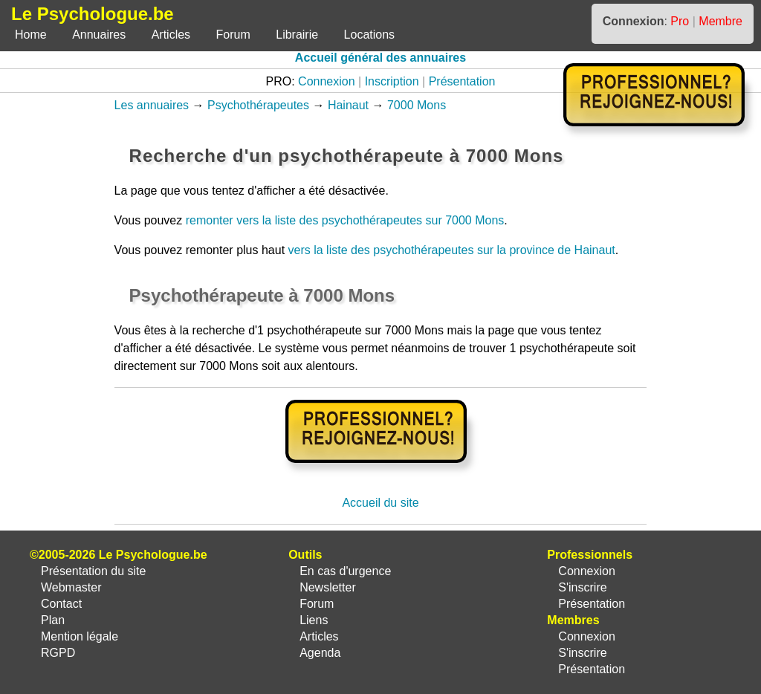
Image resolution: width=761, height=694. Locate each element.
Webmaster (71, 587)
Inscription (392, 81)
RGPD (58, 652)
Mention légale (79, 636)
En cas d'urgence (345, 571)
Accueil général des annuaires (380, 57)
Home (31, 34)
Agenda (319, 652)
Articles (171, 34)
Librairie (297, 34)
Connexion (326, 81)
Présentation (462, 81)
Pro (679, 21)
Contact (61, 603)
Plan (53, 620)
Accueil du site (380, 502)
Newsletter (327, 587)
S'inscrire (582, 587)
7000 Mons (416, 105)
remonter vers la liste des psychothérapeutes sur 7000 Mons (345, 220)
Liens (313, 620)
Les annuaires (152, 105)
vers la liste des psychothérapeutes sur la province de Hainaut (451, 250)
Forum (233, 34)
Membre (720, 21)
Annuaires (99, 34)
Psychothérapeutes (258, 105)
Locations (369, 34)
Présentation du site (93, 571)
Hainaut (348, 105)
